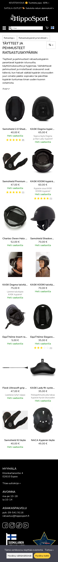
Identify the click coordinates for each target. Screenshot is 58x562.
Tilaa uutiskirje (10, 483)
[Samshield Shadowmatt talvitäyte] (43, 227)
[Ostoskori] (46, 28)
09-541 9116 (16, 512)
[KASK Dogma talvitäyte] (15, 277)
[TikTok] (19, 526)
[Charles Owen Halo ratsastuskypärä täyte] (15, 227)
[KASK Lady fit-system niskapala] (43, 380)
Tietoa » (49, 550)
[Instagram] (12, 526)
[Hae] (26, 28)
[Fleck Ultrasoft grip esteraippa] (15, 380)
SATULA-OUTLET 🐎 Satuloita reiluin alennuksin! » (29, 8)
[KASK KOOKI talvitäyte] (43, 277)
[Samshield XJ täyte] (15, 429)
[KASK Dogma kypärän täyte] (43, 121)
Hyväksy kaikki (42, 555)
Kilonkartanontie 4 (12, 473)
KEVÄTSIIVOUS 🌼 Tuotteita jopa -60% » (29, 2)
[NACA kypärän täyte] (43, 429)
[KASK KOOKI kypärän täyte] (43, 176)
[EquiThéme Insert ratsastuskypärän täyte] (15, 328)
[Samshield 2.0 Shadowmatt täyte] (15, 121)
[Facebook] (5, 526)
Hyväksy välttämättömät (19, 555)
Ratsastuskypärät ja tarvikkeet (33, 38)
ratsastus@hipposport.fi (15, 516)
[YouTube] (25, 526)
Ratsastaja (9, 38)
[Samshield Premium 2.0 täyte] (15, 176)
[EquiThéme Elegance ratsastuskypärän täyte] (43, 328)
